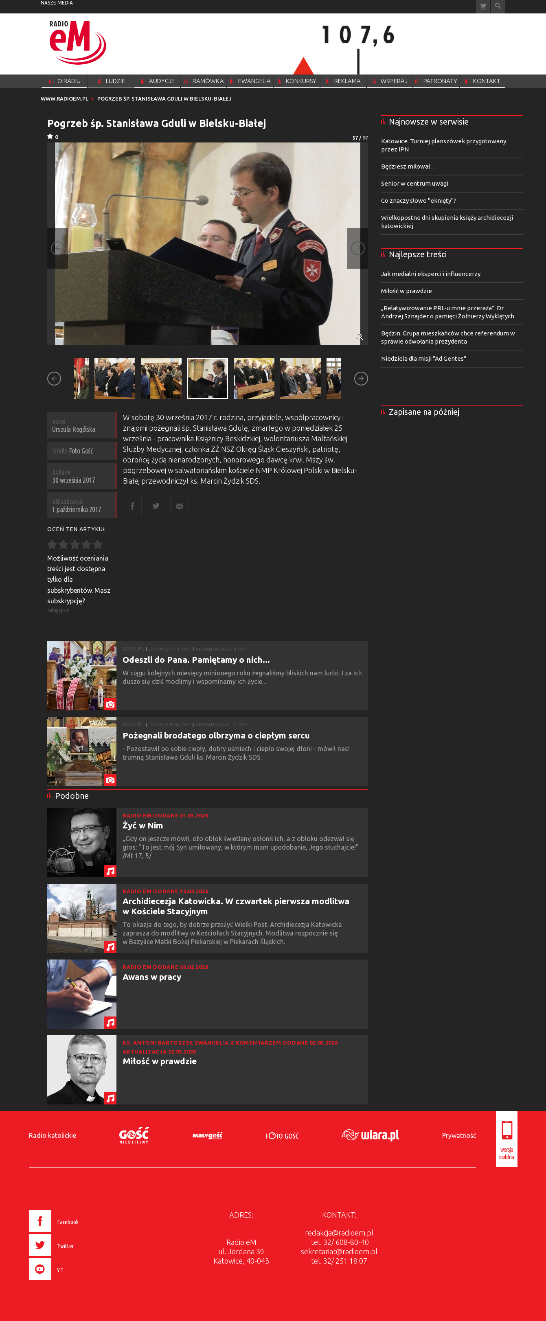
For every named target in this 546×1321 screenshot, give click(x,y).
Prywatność (459, 1135)
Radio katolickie (52, 1135)
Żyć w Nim (143, 825)
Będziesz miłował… (408, 166)
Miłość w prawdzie (160, 1061)
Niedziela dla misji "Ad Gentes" (423, 358)
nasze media (57, 2)
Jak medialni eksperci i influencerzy (430, 273)
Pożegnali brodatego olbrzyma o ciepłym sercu (216, 735)
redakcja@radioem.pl (339, 1233)
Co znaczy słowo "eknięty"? (418, 200)
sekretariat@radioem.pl (339, 1251)
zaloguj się (58, 610)
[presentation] (70, 1281)
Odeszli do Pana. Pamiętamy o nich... (196, 659)
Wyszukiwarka (498, 6)
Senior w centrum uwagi (414, 183)
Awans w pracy (152, 976)
